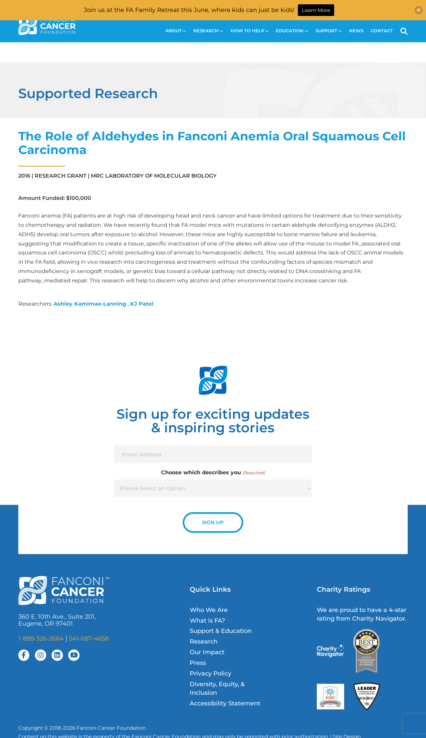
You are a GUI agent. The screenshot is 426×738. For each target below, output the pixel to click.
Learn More (316, 10)
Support (328, 30)
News (356, 30)
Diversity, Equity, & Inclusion (217, 688)
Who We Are (209, 610)
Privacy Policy (210, 673)
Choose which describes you (213, 472)
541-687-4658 (88, 638)
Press (198, 662)
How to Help (250, 30)
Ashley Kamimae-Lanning (91, 303)
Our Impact (207, 652)
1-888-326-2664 (41, 638)
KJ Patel (141, 303)
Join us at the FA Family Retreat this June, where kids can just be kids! (189, 10)
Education (292, 30)
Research (208, 30)
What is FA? (207, 620)
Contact (382, 30)
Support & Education (221, 631)
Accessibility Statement (225, 703)
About (175, 30)
